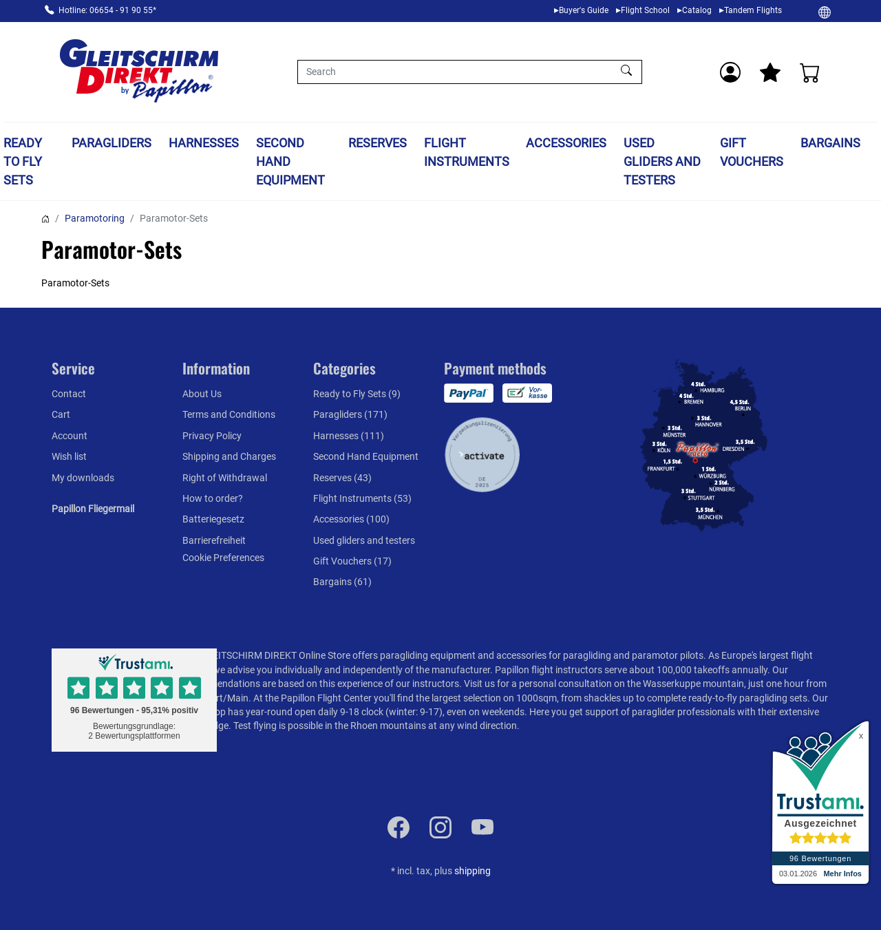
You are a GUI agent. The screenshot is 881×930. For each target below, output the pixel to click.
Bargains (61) (342, 581)
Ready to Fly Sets (22, 161)
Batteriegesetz (213, 519)
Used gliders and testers (662, 161)
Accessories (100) (351, 519)
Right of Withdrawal (224, 477)
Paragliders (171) (350, 414)
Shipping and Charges (229, 456)
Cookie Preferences (223, 557)
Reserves (377, 143)
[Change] (824, 11)
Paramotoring (95, 218)
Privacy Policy (212, 435)
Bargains (830, 143)
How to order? (212, 498)
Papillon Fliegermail (93, 508)
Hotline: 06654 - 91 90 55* (107, 10)
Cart (61, 414)
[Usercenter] (730, 72)
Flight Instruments (466, 152)
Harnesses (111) (348, 435)
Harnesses (204, 143)
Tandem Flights (753, 10)
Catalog (697, 10)
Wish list (69, 456)
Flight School (645, 10)
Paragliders (111, 143)
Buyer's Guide (583, 10)
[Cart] (810, 72)
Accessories (566, 143)
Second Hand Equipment (290, 161)
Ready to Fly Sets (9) (357, 393)
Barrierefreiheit (214, 540)
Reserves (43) (342, 477)
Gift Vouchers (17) (352, 561)
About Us (202, 393)
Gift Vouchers (751, 152)
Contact (69, 393)
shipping (472, 870)
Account (69, 435)
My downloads (83, 477)
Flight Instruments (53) (362, 498)
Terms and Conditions (228, 414)
